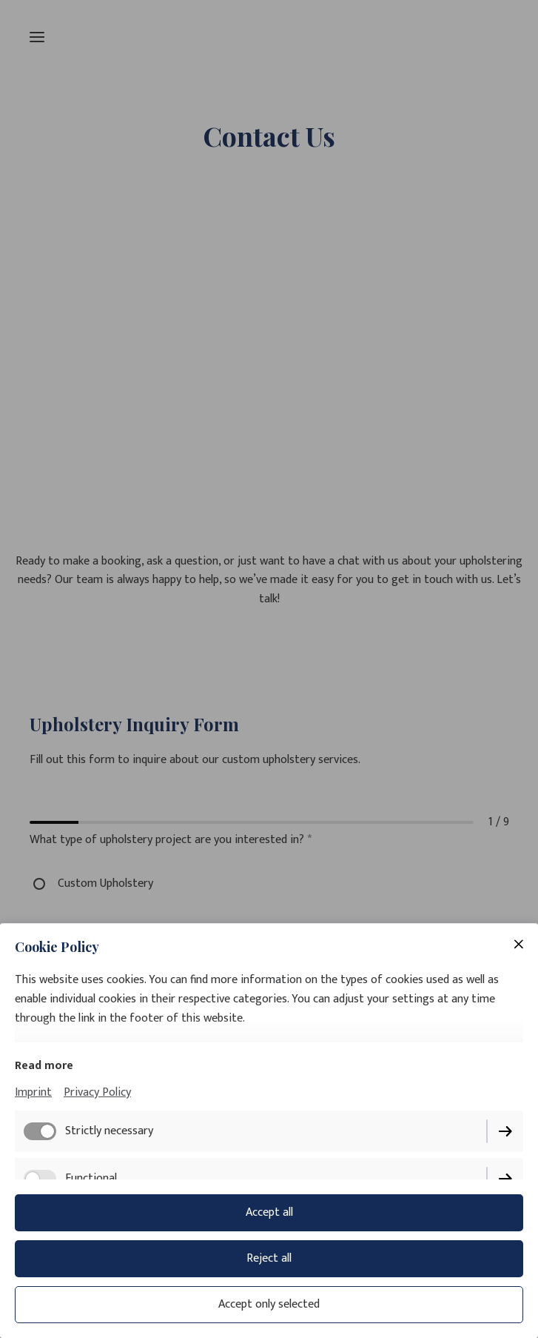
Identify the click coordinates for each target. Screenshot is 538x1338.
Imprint (33, 1092)
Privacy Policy (97, 1092)
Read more (44, 1066)
